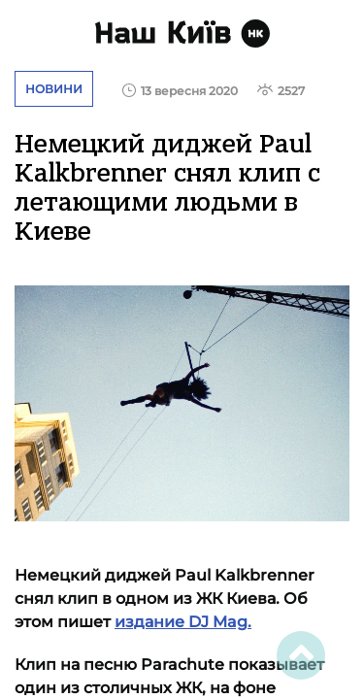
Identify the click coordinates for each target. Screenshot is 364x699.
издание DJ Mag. (183, 622)
